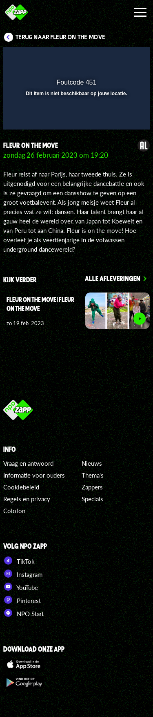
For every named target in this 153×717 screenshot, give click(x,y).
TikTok (19, 560)
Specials (92, 499)
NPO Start (23, 613)
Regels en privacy (26, 499)
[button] (122, 58)
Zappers (92, 487)
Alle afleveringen (112, 278)
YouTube (20, 587)
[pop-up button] (106, 58)
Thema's (93, 475)
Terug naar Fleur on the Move (61, 37)
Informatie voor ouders (34, 475)
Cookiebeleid (21, 487)
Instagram (22, 574)
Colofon (14, 510)
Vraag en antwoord (28, 463)
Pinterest (22, 600)
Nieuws (92, 463)
